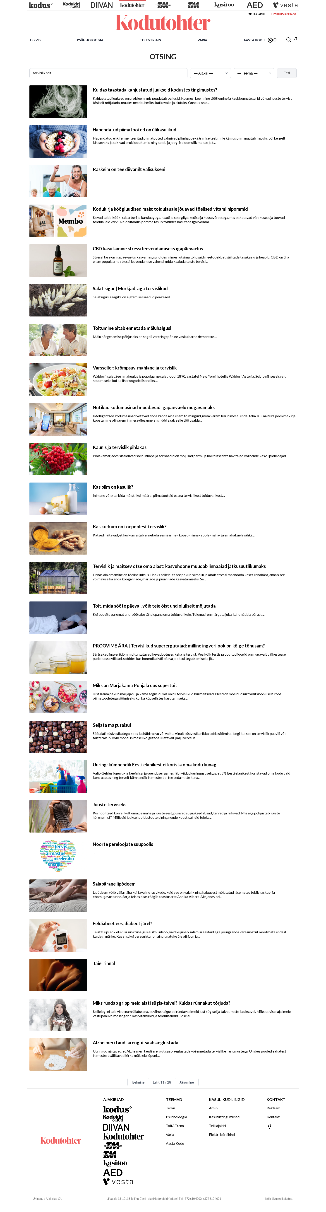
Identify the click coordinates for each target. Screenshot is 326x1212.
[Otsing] (288, 40)
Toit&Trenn (150, 40)
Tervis (35, 40)
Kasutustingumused (224, 1117)
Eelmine (138, 1082)
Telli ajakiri (256, 14)
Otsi (287, 73)
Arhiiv (213, 1108)
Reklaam (273, 1108)
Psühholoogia (90, 40)
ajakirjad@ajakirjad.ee (162, 1198)
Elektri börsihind (222, 1134)
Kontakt (273, 1117)
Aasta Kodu (254, 40)
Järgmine (187, 1082)
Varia (202, 40)
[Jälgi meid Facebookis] (295, 40)
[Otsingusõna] (108, 73)
